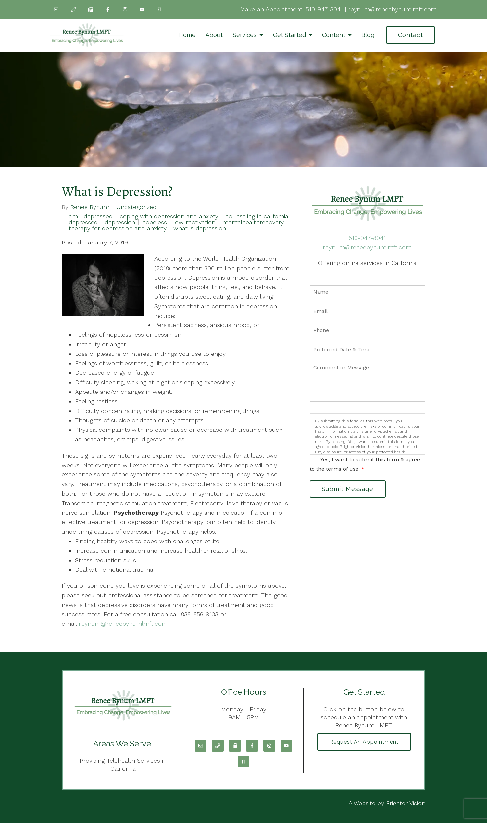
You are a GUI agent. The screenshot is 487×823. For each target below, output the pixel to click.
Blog (367, 34)
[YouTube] (142, 9)
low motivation (194, 222)
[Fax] (90, 9)
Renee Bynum (89, 207)
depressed (83, 222)
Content (333, 34)
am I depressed (91, 216)
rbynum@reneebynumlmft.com (392, 9)
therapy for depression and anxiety (118, 228)
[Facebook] (108, 9)
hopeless (154, 222)
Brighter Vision (405, 803)
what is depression (199, 228)
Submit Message (347, 488)
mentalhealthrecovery (253, 222)
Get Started (289, 34)
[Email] (56, 9)
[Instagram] (125, 9)
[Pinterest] (159, 9)
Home (187, 34)
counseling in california (256, 216)
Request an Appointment (364, 742)
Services (245, 34)
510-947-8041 (324, 9)
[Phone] (73, 9)
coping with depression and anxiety (169, 216)
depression (120, 222)
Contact (410, 34)
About (214, 34)
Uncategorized (136, 207)
